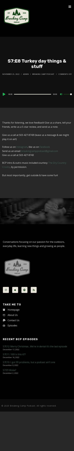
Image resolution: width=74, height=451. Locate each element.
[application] (37, 94)
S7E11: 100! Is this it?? (14, 354)
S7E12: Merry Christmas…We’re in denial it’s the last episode (35, 346)
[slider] (32, 94)
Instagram (21, 146)
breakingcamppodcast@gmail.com (39, 151)
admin (26, 74)
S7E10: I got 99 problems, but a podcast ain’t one (29, 362)
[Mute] (61, 94)
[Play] (4, 94)
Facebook (45, 146)
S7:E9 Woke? (9, 370)
